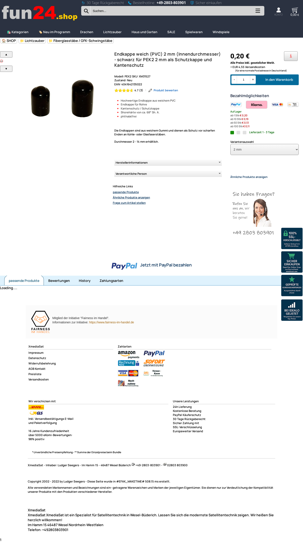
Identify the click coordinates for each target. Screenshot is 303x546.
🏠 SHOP (9, 40)
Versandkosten (38, 383)
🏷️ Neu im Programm (54, 32)
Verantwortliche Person (131, 174)
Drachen (86, 32)
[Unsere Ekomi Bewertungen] (292, 286)
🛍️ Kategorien (17, 32)
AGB (31, 372)
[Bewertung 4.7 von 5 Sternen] (129, 90)
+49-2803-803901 (171, 2)
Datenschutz (37, 362)
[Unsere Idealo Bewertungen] (292, 310)
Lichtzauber (112, 32)
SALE (171, 32)
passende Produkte (126, 192)
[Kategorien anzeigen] (257, 12)
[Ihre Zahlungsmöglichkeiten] (291, 56)
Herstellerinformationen (132, 162)
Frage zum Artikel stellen (129, 203)
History (85, 284)
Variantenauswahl (242, 142)
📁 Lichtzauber (32, 40)
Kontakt (40, 372)
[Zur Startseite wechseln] (40, 20)
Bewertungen (59, 284)
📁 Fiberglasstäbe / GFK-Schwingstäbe (80, 40)
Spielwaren (194, 32)
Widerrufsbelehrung (42, 367)
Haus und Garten (144, 32)
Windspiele (221, 32)
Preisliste (34, 378)
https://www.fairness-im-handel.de (111, 326)
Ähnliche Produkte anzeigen (131, 197)
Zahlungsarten (111, 284)
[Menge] (243, 80)
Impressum (36, 356)
